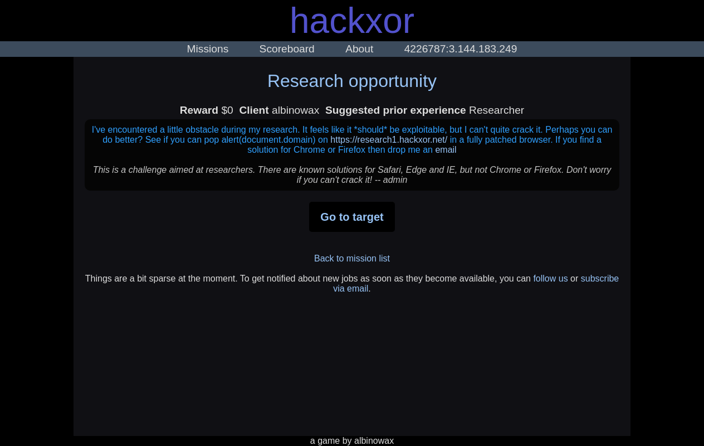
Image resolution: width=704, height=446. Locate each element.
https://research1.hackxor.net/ (388, 139)
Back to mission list (352, 258)
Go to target (351, 217)
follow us (550, 278)
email (445, 149)
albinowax (374, 440)
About (359, 49)
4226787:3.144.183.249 (460, 49)
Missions (208, 49)
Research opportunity (352, 81)
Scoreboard (287, 49)
